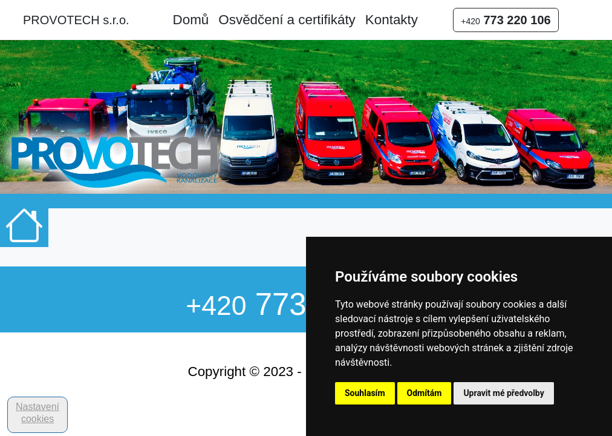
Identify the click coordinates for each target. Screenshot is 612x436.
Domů (191, 19)
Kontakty (391, 19)
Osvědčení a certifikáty (287, 19)
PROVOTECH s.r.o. (76, 20)
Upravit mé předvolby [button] (503, 393)
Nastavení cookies (37, 412)
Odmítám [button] (424, 393)
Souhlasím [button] (365, 393)
